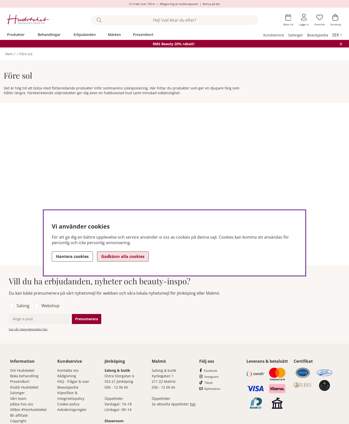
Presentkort (143, 34)
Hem (9, 53)
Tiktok (208, 383)
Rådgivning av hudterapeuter (179, 4)
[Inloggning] (304, 20)
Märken (114, 34)
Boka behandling (24, 376)
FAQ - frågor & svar (73, 381)
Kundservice (273, 35)
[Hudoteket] (28, 20)
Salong (23, 305)
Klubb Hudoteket (24, 387)
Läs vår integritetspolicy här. (28, 329)
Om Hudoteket (22, 370)
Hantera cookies (72, 256)
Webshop (50, 305)
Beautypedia (317, 35)
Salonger (295, 35)
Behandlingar (49, 34)
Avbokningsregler (72, 409)
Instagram (211, 377)
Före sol (25, 53)
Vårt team (18, 398)
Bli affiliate (19, 415)
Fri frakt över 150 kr (142, 4)
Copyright (18, 420)
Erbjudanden (85, 34)
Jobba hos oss (21, 404)
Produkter (16, 34)
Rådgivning (66, 376)
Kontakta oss (68, 370)
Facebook (210, 370)
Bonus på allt (211, 4)
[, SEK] (337, 35)
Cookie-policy (68, 404)
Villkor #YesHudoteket (28, 409)
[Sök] (174, 20)
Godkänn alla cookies (122, 256)
